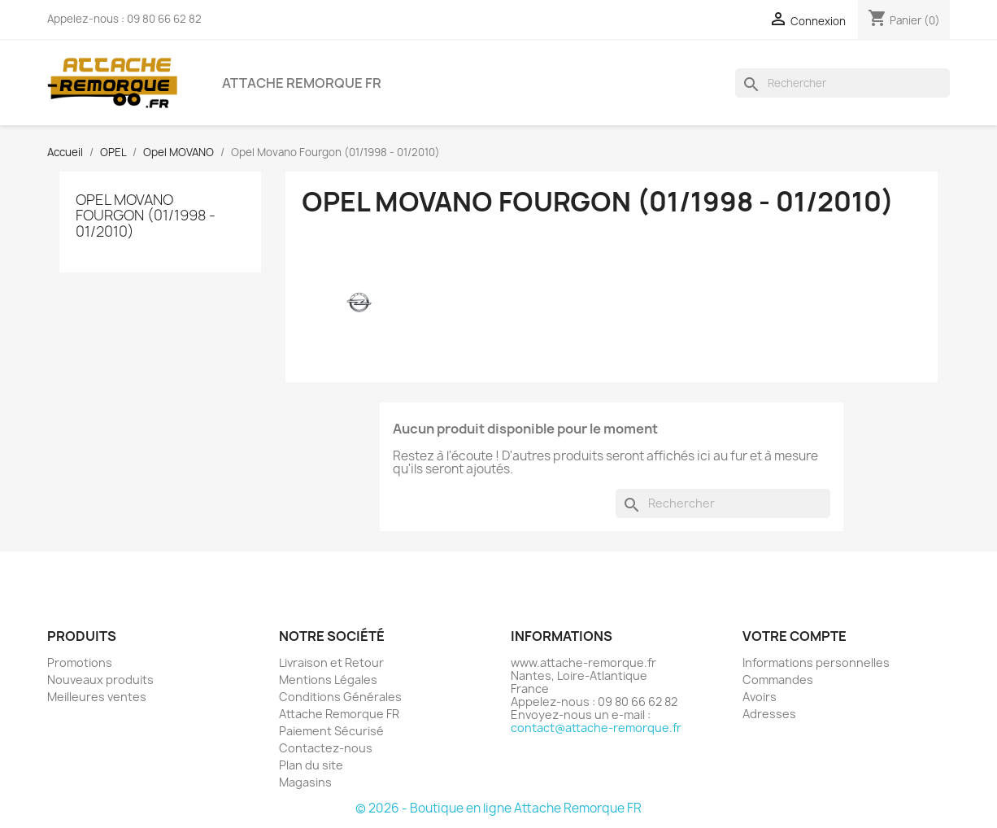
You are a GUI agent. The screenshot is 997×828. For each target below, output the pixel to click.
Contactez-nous (325, 748)
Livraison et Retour (331, 662)
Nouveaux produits (100, 679)
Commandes (777, 679)
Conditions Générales (340, 696)
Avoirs (759, 696)
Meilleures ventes (96, 696)
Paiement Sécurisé (331, 731)
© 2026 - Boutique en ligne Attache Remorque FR (498, 808)
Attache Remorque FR (301, 83)
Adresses (769, 713)
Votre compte (794, 636)
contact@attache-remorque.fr (596, 727)
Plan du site (311, 765)
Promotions (79, 662)
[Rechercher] (842, 83)
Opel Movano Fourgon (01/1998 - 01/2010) (146, 216)
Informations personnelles (816, 662)
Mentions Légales (328, 679)
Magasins (305, 782)
